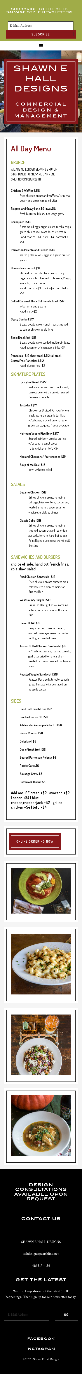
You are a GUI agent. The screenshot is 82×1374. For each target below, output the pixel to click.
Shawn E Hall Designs (41, 78)
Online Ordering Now (35, 841)
